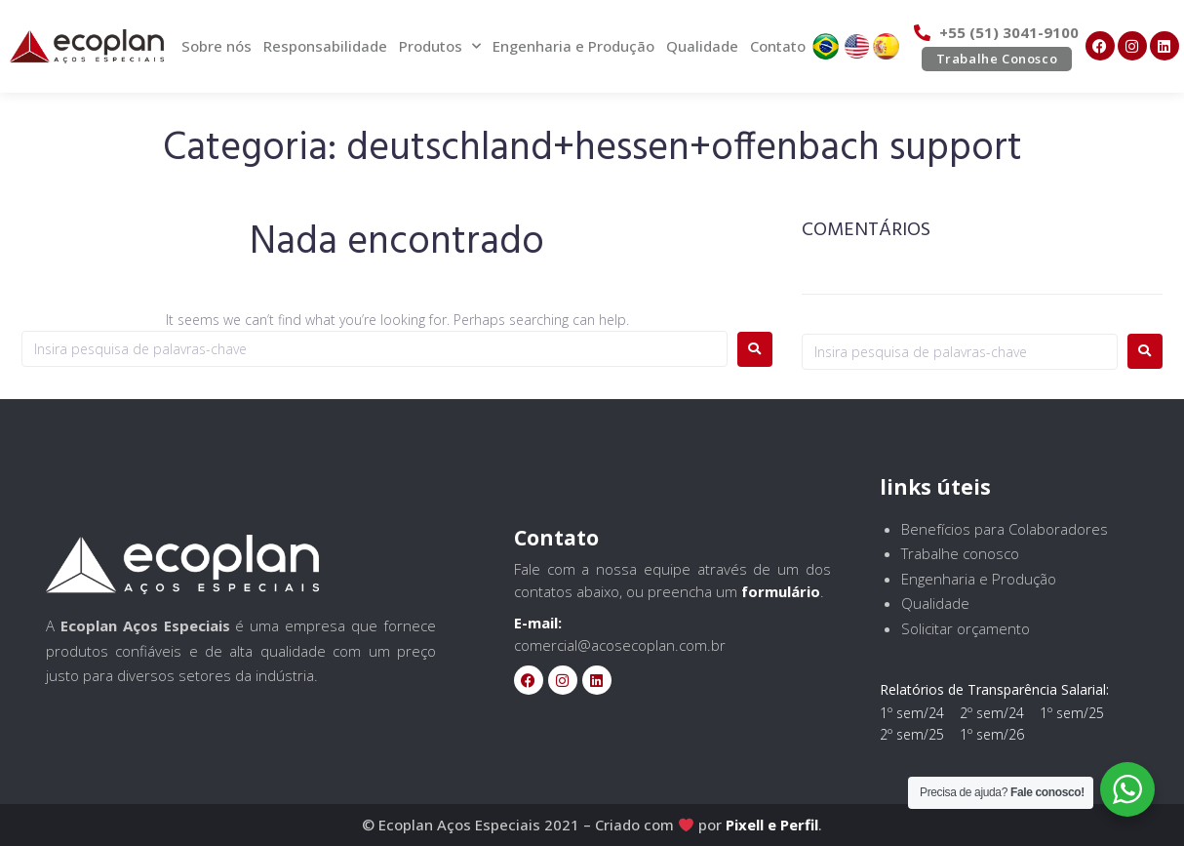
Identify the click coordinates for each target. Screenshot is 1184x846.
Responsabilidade (325, 46)
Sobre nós (216, 46)
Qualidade (702, 46)
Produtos (440, 46)
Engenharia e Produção (573, 46)
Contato (778, 46)
